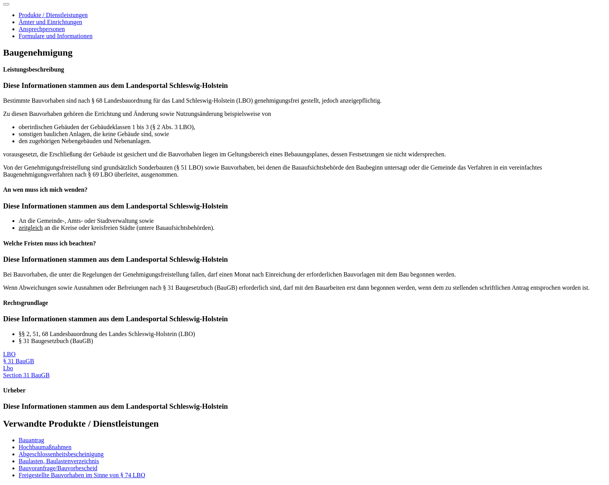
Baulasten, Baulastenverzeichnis (59, 461)
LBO (9, 354)
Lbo (8, 368)
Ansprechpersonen (42, 29)
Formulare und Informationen (55, 36)
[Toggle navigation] (6, 4)
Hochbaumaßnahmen (45, 447)
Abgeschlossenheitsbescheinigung (61, 454)
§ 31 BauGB (18, 361)
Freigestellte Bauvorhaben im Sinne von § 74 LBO (82, 475)
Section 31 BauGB (26, 375)
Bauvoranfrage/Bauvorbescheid (58, 468)
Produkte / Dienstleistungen (53, 15)
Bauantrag (31, 440)
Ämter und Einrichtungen (50, 22)
